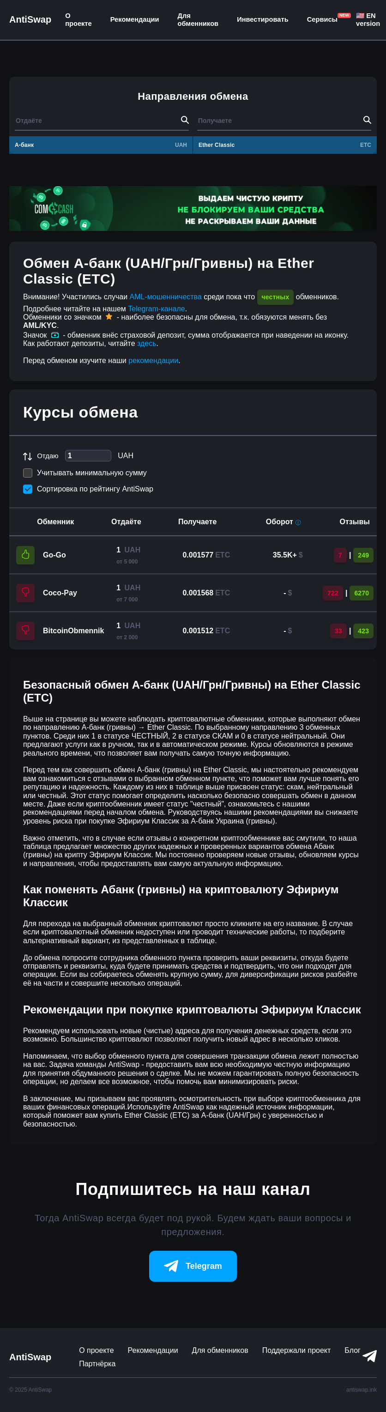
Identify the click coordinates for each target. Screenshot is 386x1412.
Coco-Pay (60, 593)
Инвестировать (263, 19)
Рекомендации (134, 19)
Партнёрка (97, 1364)
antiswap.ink (361, 1390)
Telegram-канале (156, 309)
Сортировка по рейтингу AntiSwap (88, 489)
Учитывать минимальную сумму (85, 473)
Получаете (197, 522)
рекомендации (153, 360)
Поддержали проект (296, 1350)
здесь (147, 343)
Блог (352, 1350)
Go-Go (54, 555)
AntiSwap (30, 19)
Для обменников (198, 19)
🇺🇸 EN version (368, 19)
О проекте (78, 19)
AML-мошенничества (166, 297)
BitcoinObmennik (73, 631)
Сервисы (322, 19)
